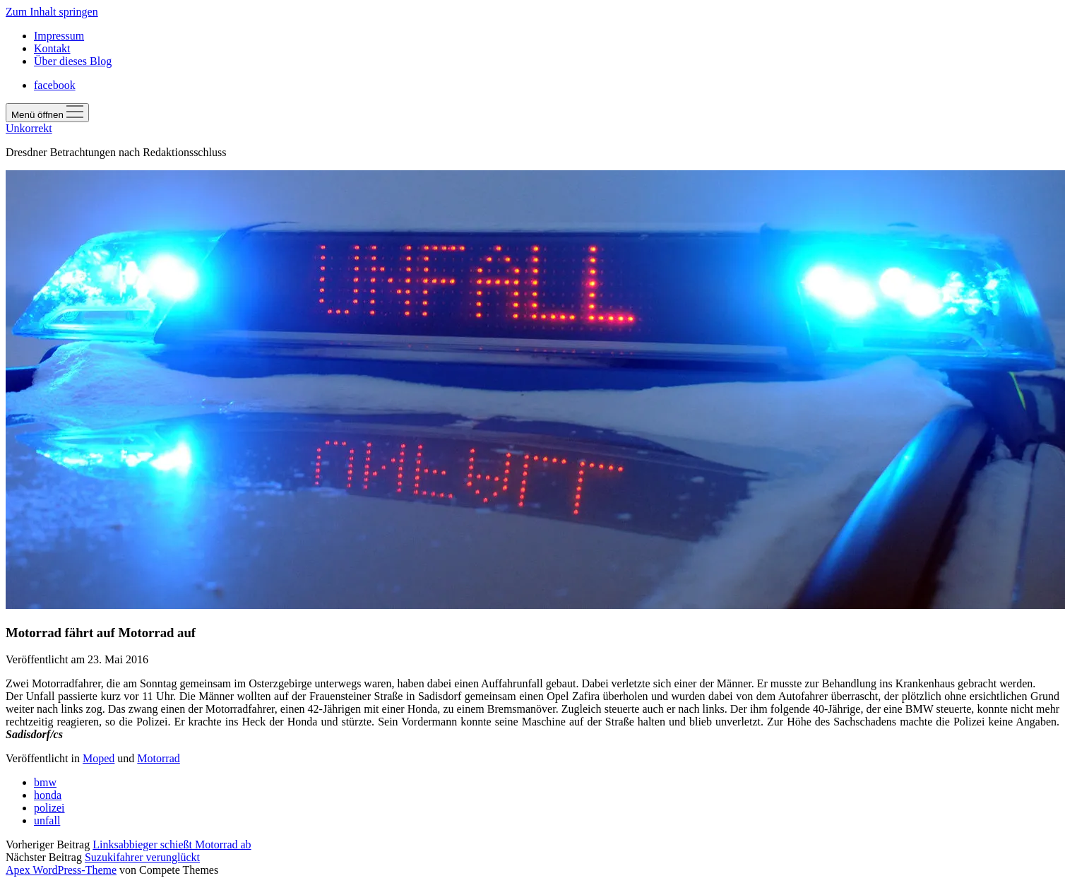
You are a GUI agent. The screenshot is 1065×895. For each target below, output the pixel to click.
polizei (49, 808)
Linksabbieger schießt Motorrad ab (172, 844)
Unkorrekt (29, 128)
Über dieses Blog (73, 61)
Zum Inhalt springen (52, 12)
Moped (98, 758)
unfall (47, 820)
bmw (45, 782)
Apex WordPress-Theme (61, 870)
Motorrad (158, 758)
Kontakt (52, 48)
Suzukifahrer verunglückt (142, 857)
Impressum (59, 36)
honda (47, 795)
